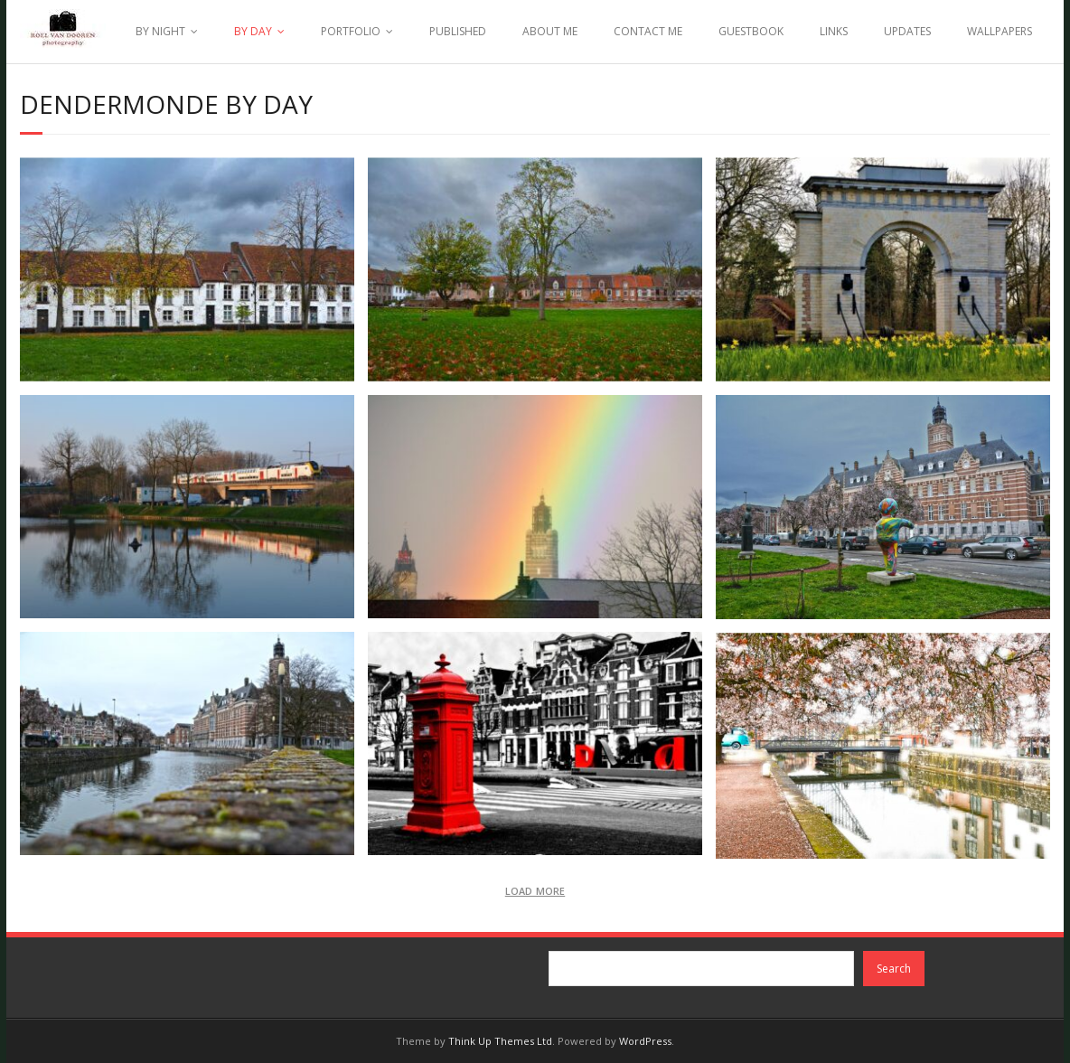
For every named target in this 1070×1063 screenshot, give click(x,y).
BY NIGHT (160, 31)
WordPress (645, 1041)
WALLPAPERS (999, 31)
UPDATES (907, 31)
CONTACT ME (648, 31)
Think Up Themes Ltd (500, 1041)
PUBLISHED (457, 31)
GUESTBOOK (751, 31)
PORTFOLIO (350, 31)
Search (894, 968)
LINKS (834, 31)
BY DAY (253, 31)
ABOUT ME (549, 31)
